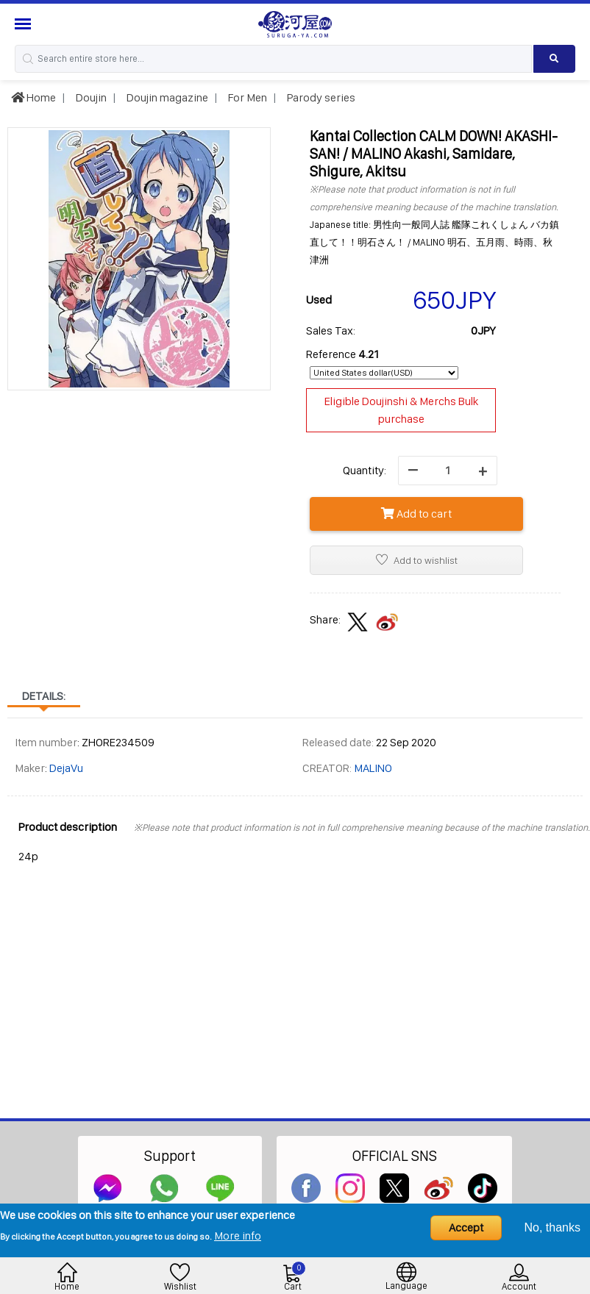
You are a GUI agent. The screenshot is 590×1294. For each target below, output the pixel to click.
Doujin (90, 97)
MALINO (373, 768)
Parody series (320, 97)
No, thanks (552, 1227)
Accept (466, 1227)
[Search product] (554, 59)
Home (33, 97)
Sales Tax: (330, 330)
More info (237, 1236)
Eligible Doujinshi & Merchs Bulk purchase (401, 410)
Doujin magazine (166, 97)
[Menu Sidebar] (25, 24)
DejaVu (66, 768)
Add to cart (416, 514)
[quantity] (447, 470)
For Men (246, 97)
